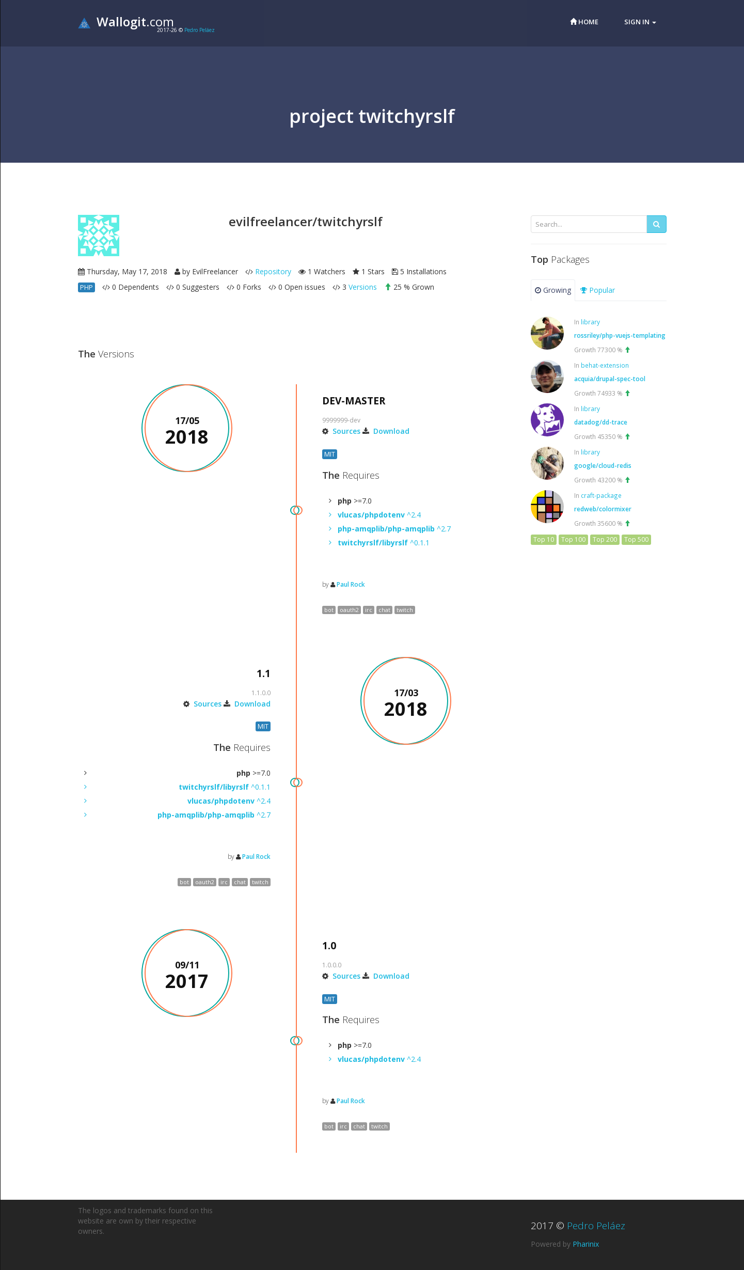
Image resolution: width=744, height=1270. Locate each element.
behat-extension (605, 365)
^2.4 (379, 515)
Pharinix (586, 1244)
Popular (597, 290)
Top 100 (573, 539)
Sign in (640, 21)
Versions (363, 287)
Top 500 (636, 539)
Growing (553, 290)
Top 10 (543, 539)
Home (584, 21)
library (590, 322)
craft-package (601, 495)
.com (126, 21)
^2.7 (394, 529)
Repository (273, 271)
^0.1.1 (384, 542)
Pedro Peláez (199, 30)
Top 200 (605, 539)
